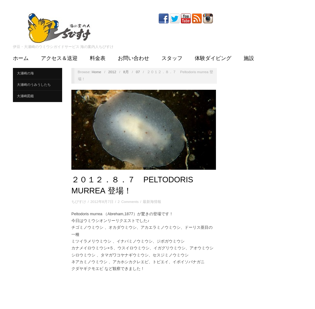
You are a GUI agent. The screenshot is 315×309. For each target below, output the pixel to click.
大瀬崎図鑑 (25, 96)
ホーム (21, 58)
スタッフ (171, 58)
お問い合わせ (133, 58)
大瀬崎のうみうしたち (34, 84)
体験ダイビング (213, 58)
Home (96, 72)
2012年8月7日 (102, 202)
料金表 (98, 58)
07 (138, 72)
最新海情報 (152, 202)
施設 (249, 58)
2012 (112, 72)
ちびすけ (78, 202)
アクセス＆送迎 (59, 58)
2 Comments (128, 202)
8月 (126, 72)
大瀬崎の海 (25, 73)
